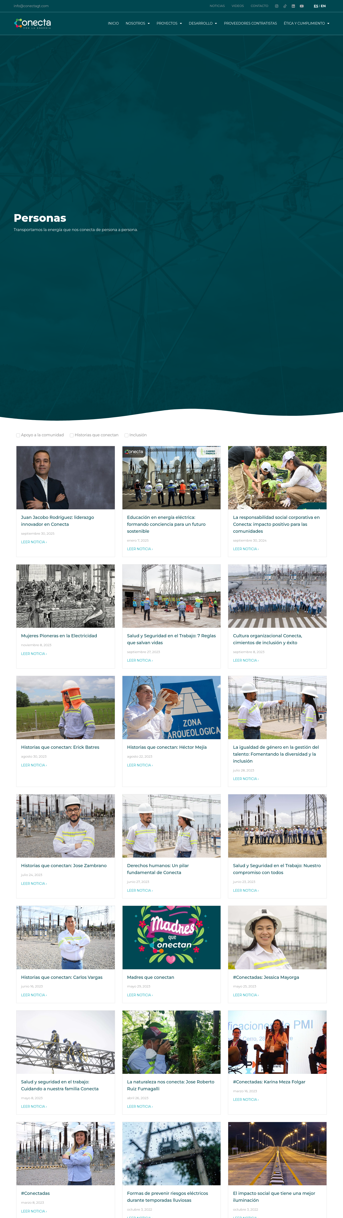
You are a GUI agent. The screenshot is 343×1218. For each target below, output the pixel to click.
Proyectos (169, 23)
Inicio (113, 23)
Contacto (259, 6)
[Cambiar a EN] (323, 6)
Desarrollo (203, 23)
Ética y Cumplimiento (306, 23)
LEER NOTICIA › (34, 542)
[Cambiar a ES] (316, 6)
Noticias (217, 6)
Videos (238, 6)
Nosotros (138, 23)
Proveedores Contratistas (250, 23)
